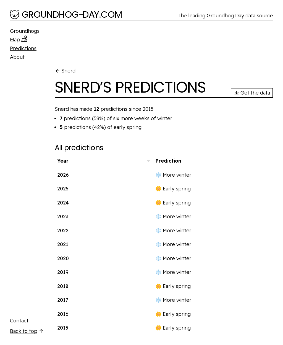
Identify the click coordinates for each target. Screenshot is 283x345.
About (17, 57)
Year (63, 161)
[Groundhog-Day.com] (66, 15)
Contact (19, 320)
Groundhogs (25, 31)
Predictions (23, 48)
